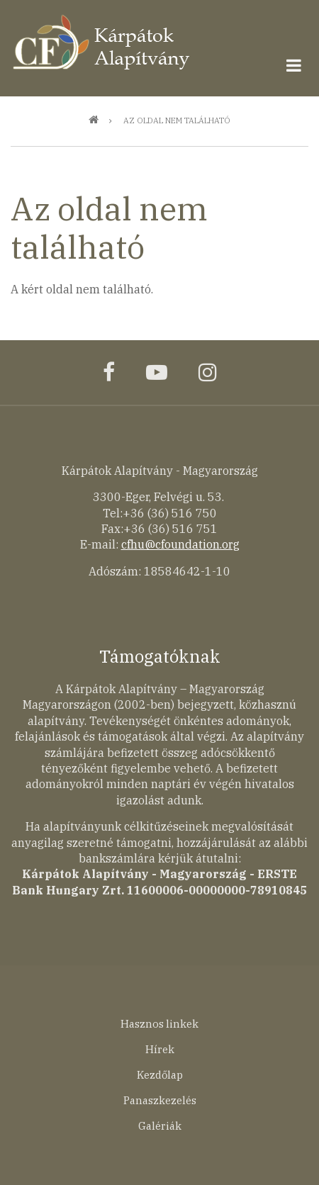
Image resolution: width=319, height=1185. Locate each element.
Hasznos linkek (159, 1023)
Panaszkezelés (159, 1100)
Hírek (159, 1049)
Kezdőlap (160, 1075)
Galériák (159, 1126)
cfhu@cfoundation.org (180, 544)
